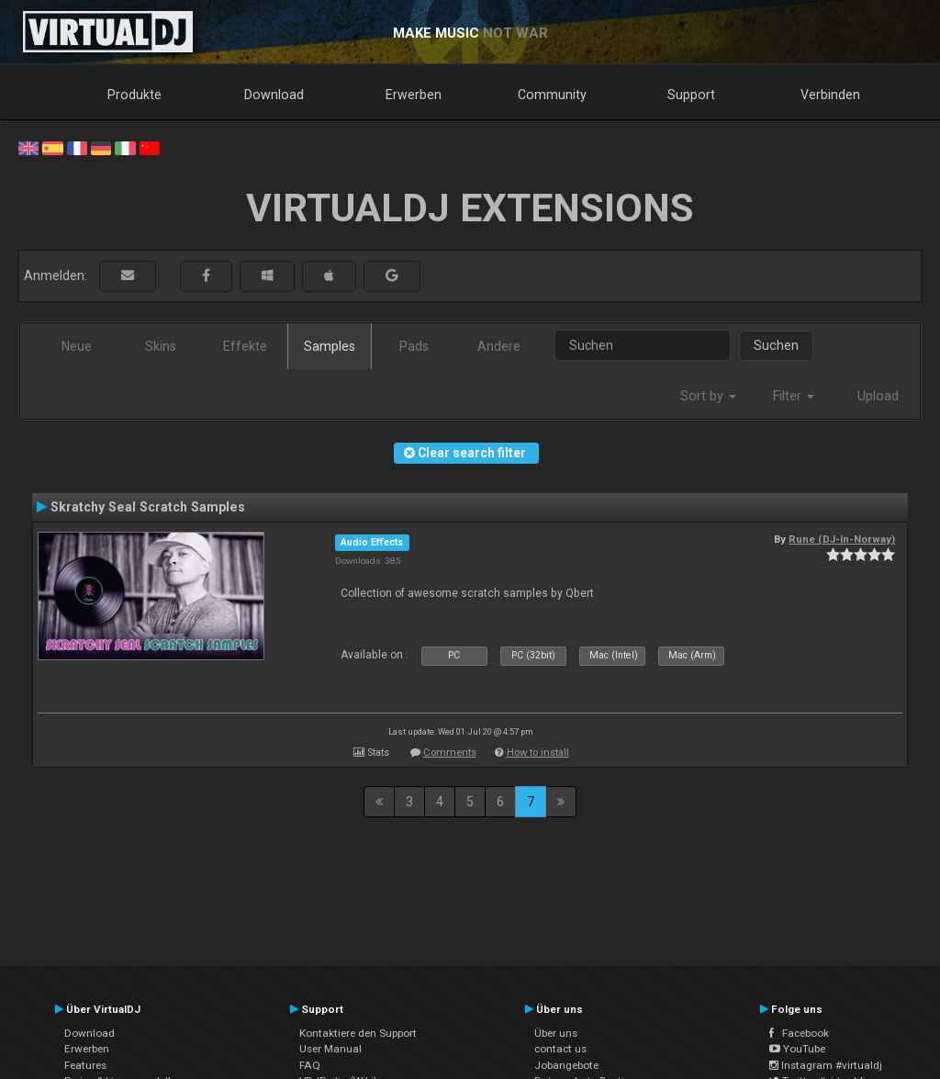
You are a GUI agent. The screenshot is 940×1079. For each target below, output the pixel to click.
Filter (793, 395)
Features (85, 1065)
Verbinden (830, 94)
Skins (160, 346)
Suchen (776, 345)
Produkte (134, 94)
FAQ (309, 1065)
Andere (498, 346)
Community (552, 94)
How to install (538, 753)
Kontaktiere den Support (358, 1033)
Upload (878, 395)
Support (691, 94)
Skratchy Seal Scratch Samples (147, 507)
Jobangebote (566, 1065)
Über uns (555, 1033)
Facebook (799, 1033)
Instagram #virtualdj (825, 1065)
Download (274, 94)
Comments (449, 753)
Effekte (245, 346)
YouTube (797, 1048)
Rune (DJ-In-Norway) (842, 539)
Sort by (708, 395)
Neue (77, 346)
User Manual (330, 1048)
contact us (560, 1048)
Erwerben (414, 94)
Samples (329, 346)
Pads (414, 346)
